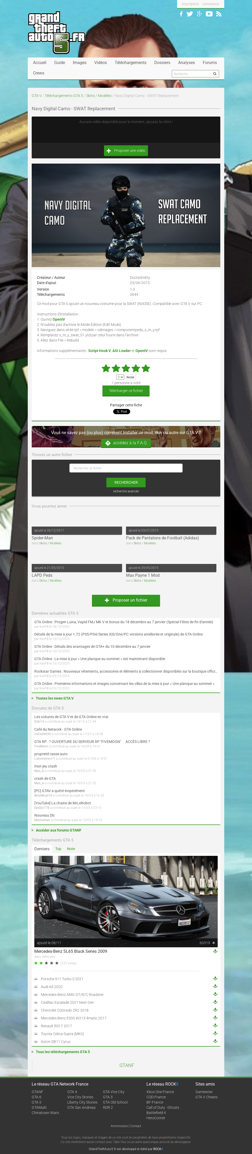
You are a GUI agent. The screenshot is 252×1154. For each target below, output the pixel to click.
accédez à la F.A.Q (126, 443)
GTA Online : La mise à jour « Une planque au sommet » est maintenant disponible (99, 659)
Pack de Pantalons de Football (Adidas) (162, 537)
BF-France (154, 1102)
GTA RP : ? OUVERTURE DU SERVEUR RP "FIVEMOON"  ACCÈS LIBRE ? (92, 742)
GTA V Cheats (206, 1097)
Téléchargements (130, 62)
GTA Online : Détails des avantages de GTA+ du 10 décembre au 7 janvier (92, 646)
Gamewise (203, 1092)
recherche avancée (126, 491)
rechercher (126, 482)
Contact (135, 1126)
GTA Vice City (113, 1092)
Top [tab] (58, 849)
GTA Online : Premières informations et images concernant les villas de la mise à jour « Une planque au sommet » (124, 684)
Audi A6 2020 (52, 987)
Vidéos (100, 62)
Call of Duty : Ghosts (162, 1107)
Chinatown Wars (45, 1113)
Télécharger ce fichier (126, 391)
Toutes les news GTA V (55, 698)
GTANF (126, 1065)
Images (79, 62)
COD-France (156, 1097)
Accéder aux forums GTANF (58, 830)
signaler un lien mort (126, 400)
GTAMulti (39, 1107)
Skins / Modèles (99, 96)
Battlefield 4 (156, 1113)
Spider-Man (42, 537)
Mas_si (39, 771)
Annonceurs (119, 1126)
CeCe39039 (42, 734)
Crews (38, 73)
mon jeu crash (45, 766)
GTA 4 (72, 1092)
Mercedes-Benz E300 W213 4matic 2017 (74, 1018)
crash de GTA (45, 778)
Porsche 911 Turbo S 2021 (62, 979)
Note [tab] (71, 849)
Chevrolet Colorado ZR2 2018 (65, 1010)
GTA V (37, 96)
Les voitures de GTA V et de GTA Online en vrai (71, 717)
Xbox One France (160, 1092)
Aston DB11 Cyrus (55, 1042)
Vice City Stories (80, 1097)
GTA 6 (36, 1097)
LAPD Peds (42, 575)
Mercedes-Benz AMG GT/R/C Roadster (72, 995)
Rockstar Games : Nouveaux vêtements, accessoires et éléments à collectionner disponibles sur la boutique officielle (126, 671)
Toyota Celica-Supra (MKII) (62, 1034)
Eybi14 (39, 721)
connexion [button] (210, 4)
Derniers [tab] (42, 848)
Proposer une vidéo (126, 150)
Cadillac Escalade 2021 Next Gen (67, 1002)
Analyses (186, 62)
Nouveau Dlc (44, 815)
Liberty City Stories (82, 1102)
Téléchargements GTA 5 (64, 96)
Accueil (39, 62)
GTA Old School (115, 1102)
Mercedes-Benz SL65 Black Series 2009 (70, 951)
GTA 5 (36, 1102)
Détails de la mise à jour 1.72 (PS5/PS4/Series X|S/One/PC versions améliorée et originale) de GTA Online (118, 634)
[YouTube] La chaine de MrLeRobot (62, 803)
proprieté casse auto (51, 754)
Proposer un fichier (126, 600)
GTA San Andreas (81, 1107)
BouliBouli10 (43, 795)
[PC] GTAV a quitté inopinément (59, 791)
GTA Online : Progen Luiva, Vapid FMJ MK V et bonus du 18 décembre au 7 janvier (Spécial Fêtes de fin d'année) (123, 622)
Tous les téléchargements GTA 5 (63, 1052)
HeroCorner (155, 1118)
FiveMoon (41, 746)
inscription (190, 4)
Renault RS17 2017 (56, 1026)
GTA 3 (108, 1097)
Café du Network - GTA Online (58, 729)
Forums (210, 62)
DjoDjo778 (41, 808)
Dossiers (162, 62)
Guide (59, 62)
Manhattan (42, 820)
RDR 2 (108, 1107)
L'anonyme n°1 (44, 758)
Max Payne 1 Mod (143, 575)
